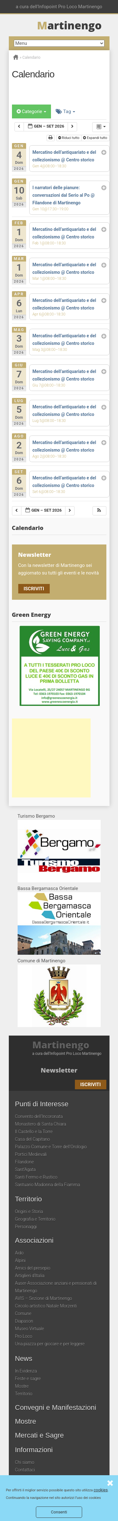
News (23, 1358)
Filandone (24, 1161)
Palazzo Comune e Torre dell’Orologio (51, 1146)
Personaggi (26, 1226)
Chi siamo (24, 1462)
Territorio (28, 1199)
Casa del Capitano (32, 1139)
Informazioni (34, 1450)
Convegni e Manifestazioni (55, 1407)
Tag (65, 111)
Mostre (22, 1386)
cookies (100, 1490)
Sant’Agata (25, 1169)
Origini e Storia (29, 1211)
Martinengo (60, 1045)
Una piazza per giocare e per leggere (50, 1343)
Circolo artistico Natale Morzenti (46, 1305)
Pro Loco (23, 1336)
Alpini (20, 1260)
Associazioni (34, 1240)
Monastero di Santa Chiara (40, 1124)
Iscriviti (34, 589)
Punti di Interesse (42, 1104)
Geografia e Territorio (35, 1219)
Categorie (32, 111)
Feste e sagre (28, 1378)
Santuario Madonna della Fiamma (47, 1184)
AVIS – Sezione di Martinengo (43, 1298)
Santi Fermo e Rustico (36, 1177)
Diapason (24, 1321)
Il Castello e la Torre (34, 1131)
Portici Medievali (31, 1154)
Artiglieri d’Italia (30, 1275)
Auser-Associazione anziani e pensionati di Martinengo (56, 1287)
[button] (99, 511)
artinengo (69, 25)
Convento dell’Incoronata (39, 1116)
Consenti (59, 1512)
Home (15, 57)
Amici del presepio (32, 1268)
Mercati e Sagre (39, 1435)
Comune (23, 1313)
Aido (19, 1252)
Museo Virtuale (29, 1328)
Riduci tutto (69, 138)
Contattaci (25, 1469)
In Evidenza (26, 1371)
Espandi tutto (95, 138)
